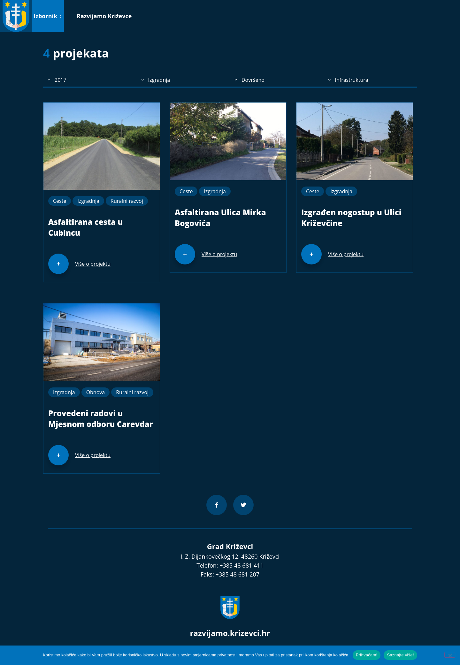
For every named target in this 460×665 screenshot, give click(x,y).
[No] (449, 655)
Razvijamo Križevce (104, 16)
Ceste (59, 200)
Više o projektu (93, 263)
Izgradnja (88, 200)
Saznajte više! (400, 655)
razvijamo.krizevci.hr (230, 633)
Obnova (95, 392)
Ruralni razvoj (127, 200)
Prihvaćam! (367, 655)
